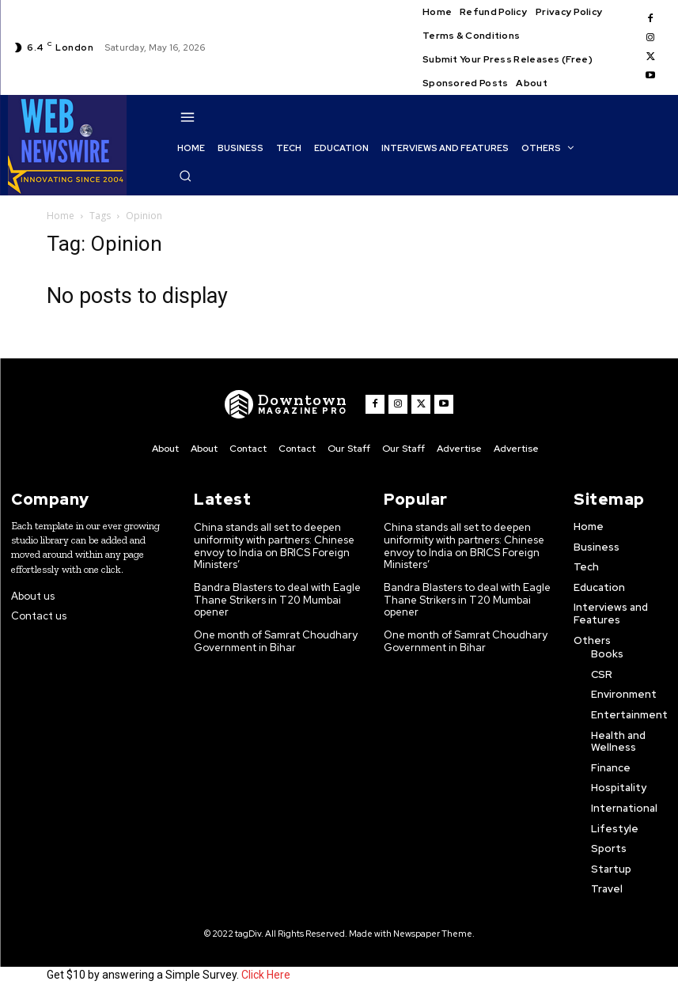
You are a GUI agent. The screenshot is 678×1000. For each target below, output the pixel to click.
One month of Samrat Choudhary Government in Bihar (277, 641)
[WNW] (286, 404)
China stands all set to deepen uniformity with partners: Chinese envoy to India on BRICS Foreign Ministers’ (276, 546)
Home (60, 215)
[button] (185, 175)
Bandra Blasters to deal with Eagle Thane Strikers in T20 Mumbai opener (263, 600)
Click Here (265, 974)
